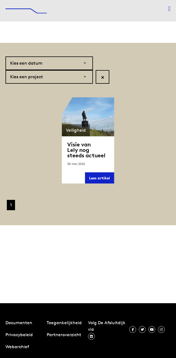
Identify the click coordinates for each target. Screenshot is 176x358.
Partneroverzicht (64, 334)
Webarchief (17, 346)
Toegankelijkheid (64, 322)
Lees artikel (101, 179)
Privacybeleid (19, 334)
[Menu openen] (169, 8)
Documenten (18, 322)
